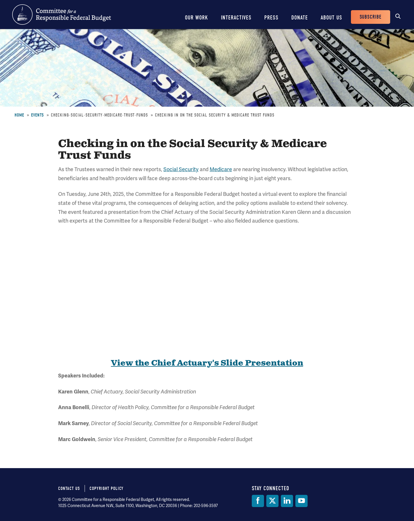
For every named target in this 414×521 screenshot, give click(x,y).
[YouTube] (301, 501)
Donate (299, 17)
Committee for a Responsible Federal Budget (61, 14)
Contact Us (69, 488)
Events (37, 115)
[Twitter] (272, 501)
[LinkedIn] (287, 501)
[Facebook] (258, 501)
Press (271, 17)
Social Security (181, 169)
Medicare (221, 169)
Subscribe (370, 17)
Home (19, 115)
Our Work (196, 17)
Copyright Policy (107, 488)
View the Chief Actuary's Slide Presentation (207, 363)
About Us (331, 17)
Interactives (236, 17)
